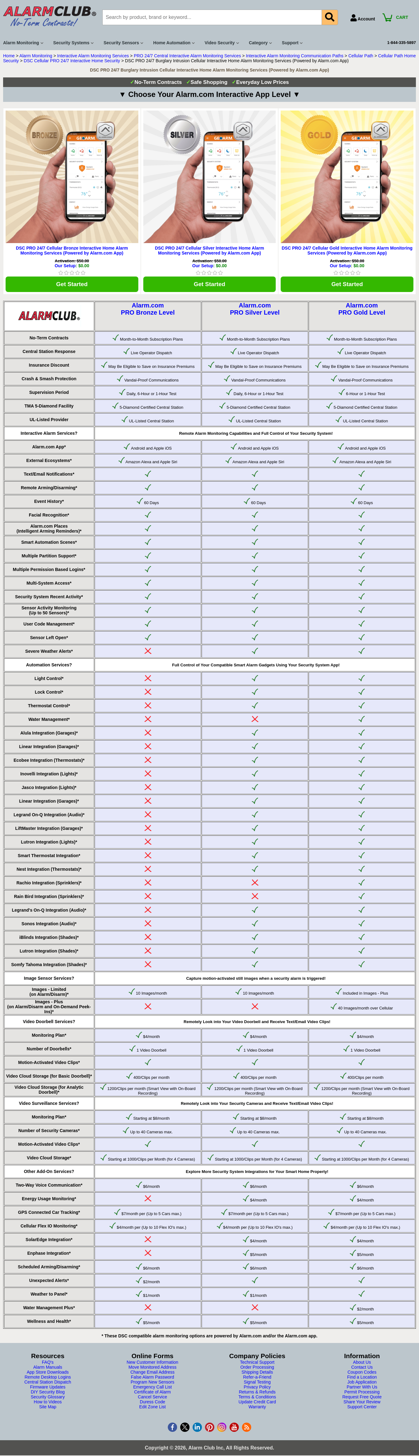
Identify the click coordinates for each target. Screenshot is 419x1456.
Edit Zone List (152, 1408)
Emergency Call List (152, 1388)
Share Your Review (362, 1403)
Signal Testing (257, 1383)
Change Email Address (152, 1373)
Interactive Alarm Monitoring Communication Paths (294, 55)
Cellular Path (360, 55)
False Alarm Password (152, 1378)
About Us (362, 1363)
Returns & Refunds (257, 1393)
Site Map (47, 1408)
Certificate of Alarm (152, 1393)
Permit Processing (362, 1393)
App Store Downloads (48, 1373)
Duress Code (152, 1403)
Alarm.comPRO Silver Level (254, 310)
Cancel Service (152, 1398)
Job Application (362, 1383)
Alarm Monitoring (36, 55)
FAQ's (48, 1363)
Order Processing (257, 1368)
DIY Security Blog (48, 1393)
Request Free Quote (362, 1398)
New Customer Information (152, 1363)
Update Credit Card (257, 1403)
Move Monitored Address (152, 1368)
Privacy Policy (257, 1388)
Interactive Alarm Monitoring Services (93, 55)
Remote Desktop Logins (48, 1378)
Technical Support (257, 1363)
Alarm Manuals (47, 1368)
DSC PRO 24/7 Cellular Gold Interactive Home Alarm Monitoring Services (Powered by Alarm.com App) (347, 250)
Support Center (362, 1408)
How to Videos (48, 1403)
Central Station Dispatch (47, 1383)
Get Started (72, 284)
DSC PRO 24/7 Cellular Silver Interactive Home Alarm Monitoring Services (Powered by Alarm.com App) (209, 250)
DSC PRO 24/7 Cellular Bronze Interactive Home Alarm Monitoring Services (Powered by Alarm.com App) (72, 250)
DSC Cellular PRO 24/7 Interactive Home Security (72, 60)
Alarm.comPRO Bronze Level (148, 310)
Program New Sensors (152, 1383)
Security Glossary (48, 1398)
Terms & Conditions (257, 1398)
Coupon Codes (361, 1373)
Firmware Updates (47, 1388)
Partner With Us (362, 1388)
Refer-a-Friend (257, 1378)
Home (9, 55)
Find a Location (362, 1378)
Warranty (257, 1408)
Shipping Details (257, 1373)
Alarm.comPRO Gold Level (361, 310)
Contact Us (362, 1368)
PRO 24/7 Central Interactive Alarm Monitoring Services (187, 55)
